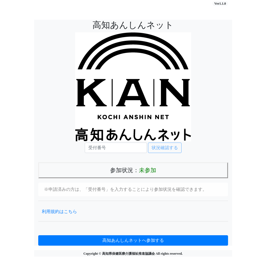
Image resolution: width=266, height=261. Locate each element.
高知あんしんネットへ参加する (133, 240)
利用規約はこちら (59, 211)
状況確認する (165, 147)
